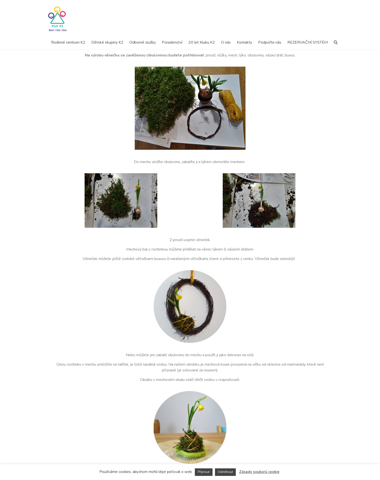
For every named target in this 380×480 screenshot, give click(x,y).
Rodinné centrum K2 (68, 42)
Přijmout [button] (204, 472)
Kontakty (244, 42)
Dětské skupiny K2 (107, 42)
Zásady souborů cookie (259, 471)
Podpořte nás (269, 42)
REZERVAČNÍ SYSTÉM (307, 42)
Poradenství (172, 42)
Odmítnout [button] (225, 472)
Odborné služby (142, 42)
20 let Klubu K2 (201, 42)
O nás (226, 42)
